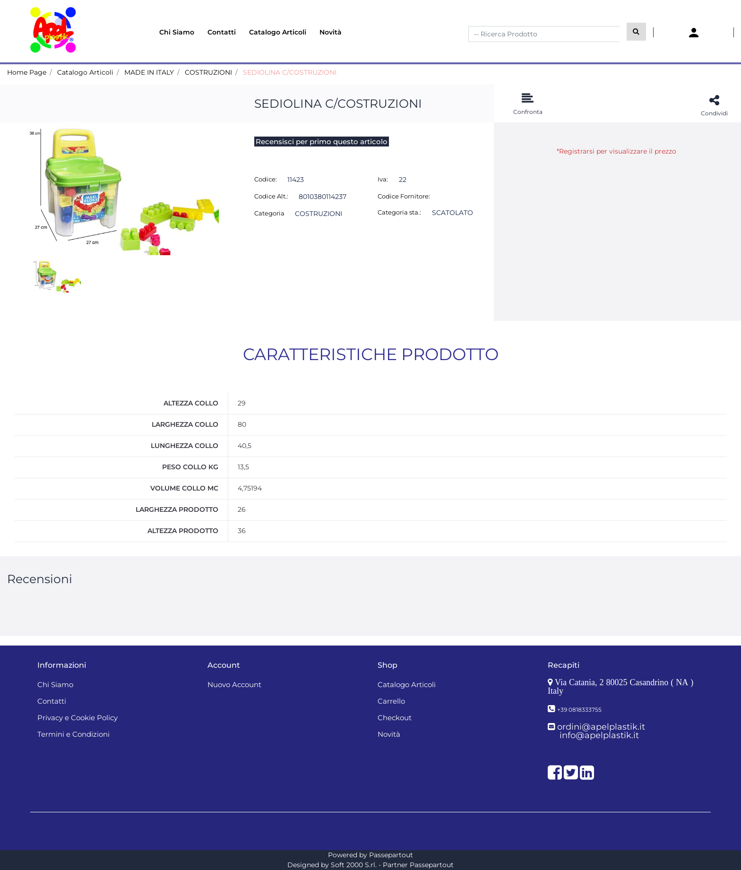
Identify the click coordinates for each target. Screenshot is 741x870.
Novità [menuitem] (330, 32)
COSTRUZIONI (208, 72)
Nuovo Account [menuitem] (234, 684)
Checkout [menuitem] (395, 717)
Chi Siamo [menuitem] (176, 32)
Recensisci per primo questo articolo (322, 141)
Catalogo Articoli (85, 72)
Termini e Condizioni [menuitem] (73, 734)
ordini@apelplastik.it (601, 727)
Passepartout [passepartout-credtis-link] (391, 855)
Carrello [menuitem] (391, 701)
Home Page (26, 72)
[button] (636, 32)
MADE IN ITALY (149, 72)
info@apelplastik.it (599, 735)
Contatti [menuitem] (221, 32)
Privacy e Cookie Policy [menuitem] (77, 717)
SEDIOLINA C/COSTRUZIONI (289, 72)
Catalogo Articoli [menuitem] (277, 32)
